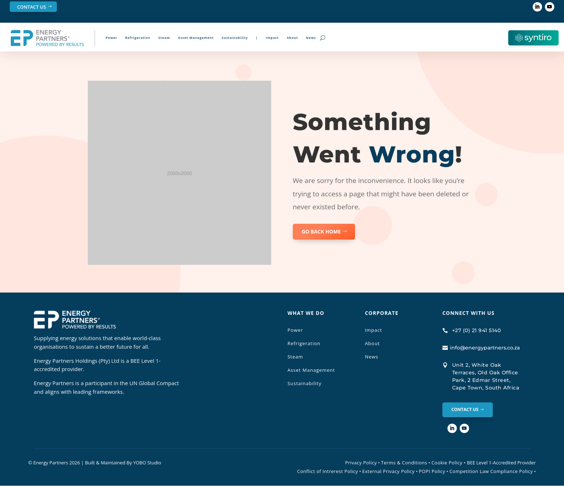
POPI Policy (432, 471)
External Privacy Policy (388, 471)
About (292, 37)
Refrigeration (137, 37)
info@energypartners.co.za (485, 347)
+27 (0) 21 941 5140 (476, 330)
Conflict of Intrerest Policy (327, 471)
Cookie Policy (448, 463)
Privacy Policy (361, 463)
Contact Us (31, 7)
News (311, 37)
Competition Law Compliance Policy (491, 471)
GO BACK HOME (321, 231)
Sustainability (235, 37)
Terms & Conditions (404, 463)
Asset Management (196, 37)
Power (111, 37)
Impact (272, 37)
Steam (164, 37)
